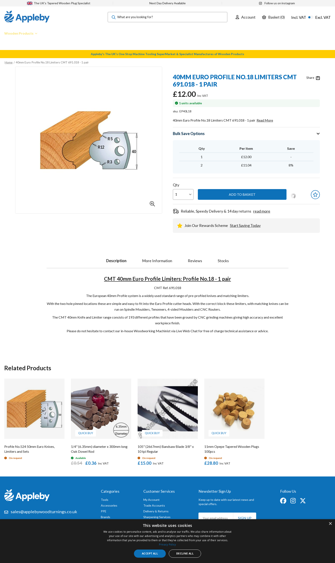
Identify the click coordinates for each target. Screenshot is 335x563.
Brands (105, 517)
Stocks (223, 260)
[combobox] (167, 17)
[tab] (116, 259)
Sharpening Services (156, 517)
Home (9, 62)
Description (116, 260)
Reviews (195, 260)
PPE (103, 511)
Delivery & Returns (156, 511)
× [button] (330, 523)
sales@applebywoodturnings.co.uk (44, 511)
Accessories (109, 505)
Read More (265, 120)
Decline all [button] (185, 553)
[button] (152, 203)
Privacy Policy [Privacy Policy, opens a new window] (167, 544)
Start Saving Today (245, 225)
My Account (151, 499)
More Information (157, 260)
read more (261, 211)
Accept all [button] (150, 553)
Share (313, 78)
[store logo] (27, 17)
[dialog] (167, 541)
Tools (104, 499)
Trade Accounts (154, 505)
